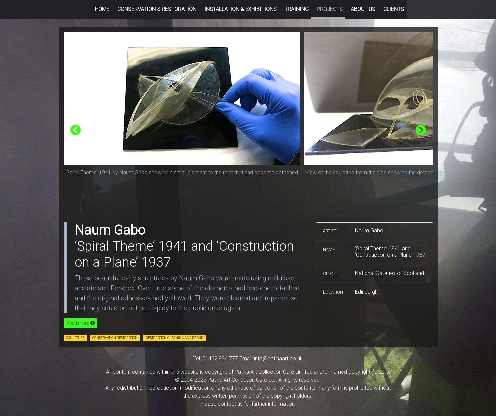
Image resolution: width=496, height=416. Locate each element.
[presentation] (75, 130)
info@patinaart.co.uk (278, 358)
